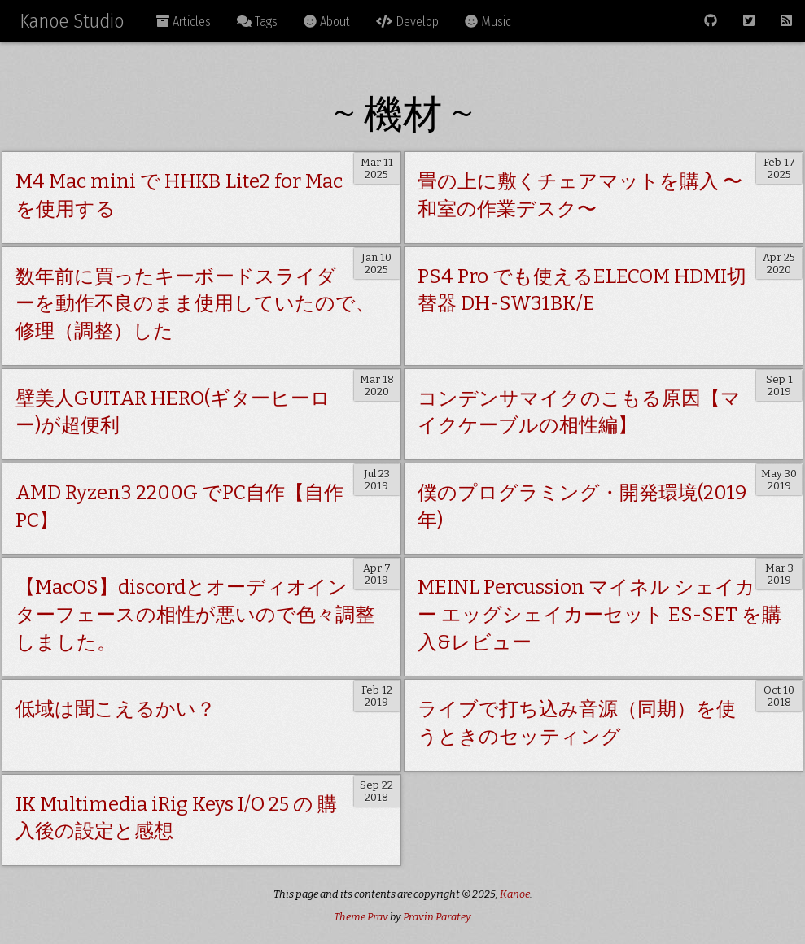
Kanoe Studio (72, 21)
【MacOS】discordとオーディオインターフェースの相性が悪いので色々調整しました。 (194, 614)
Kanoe (515, 894)
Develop (407, 21)
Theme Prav (361, 917)
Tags (257, 21)
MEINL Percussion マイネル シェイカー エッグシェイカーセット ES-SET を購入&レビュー (599, 614)
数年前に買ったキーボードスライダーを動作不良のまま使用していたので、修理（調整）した (195, 303)
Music (488, 21)
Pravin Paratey (437, 917)
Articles (183, 21)
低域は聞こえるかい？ (115, 709)
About (327, 21)
